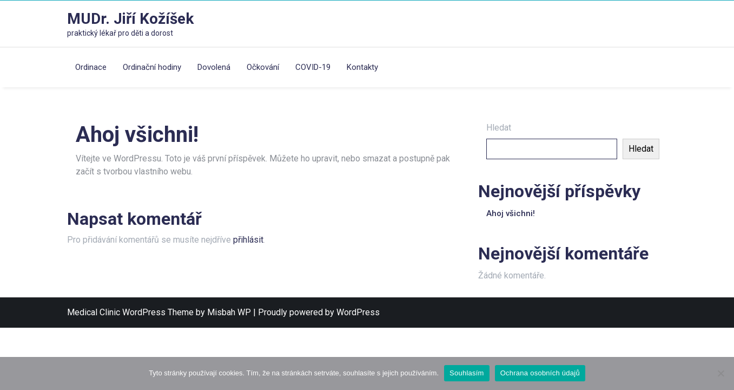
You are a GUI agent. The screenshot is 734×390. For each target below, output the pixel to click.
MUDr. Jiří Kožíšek (130, 19)
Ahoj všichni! (510, 213)
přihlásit (248, 240)
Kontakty (362, 67)
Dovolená (213, 67)
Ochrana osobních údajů (540, 373)
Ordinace (91, 67)
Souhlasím (466, 373)
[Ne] (720, 373)
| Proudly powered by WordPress (316, 312)
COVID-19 (312, 67)
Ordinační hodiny (152, 67)
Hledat (498, 127)
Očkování (263, 67)
